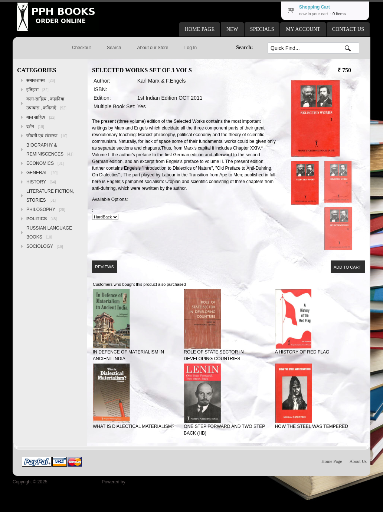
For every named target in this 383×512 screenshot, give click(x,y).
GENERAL (42, 172)
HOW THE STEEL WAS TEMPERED (311, 426)
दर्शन (35, 126)
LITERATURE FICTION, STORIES (50, 196)
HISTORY (41, 182)
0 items (339, 14)
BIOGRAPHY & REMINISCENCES (49, 150)
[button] (199, 29)
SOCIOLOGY (44, 246)
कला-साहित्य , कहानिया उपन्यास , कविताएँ (46, 103)
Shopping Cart (314, 7)
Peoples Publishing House (75, 481)
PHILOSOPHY (45, 209)
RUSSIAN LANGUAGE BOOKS (49, 232)
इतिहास (37, 89)
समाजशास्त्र (40, 80)
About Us (358, 461)
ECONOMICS (45, 163)
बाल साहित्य (40, 117)
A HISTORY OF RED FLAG (302, 352)
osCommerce (140, 481)
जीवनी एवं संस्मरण (46, 135)
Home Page (331, 461)
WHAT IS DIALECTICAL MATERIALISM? (133, 426)
